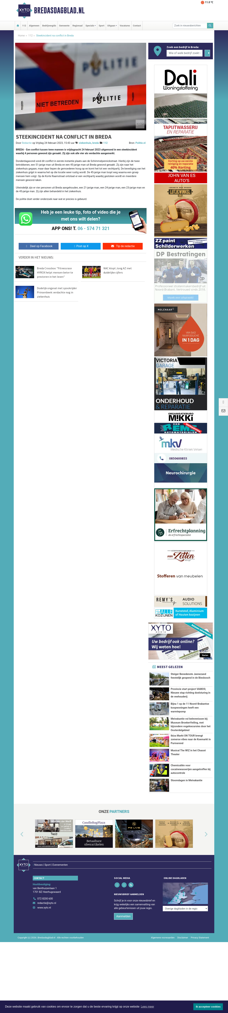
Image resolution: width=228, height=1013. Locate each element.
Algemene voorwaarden (163, 930)
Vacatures (125, 25)
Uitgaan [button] (111, 25)
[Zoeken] (210, 25)
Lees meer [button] (147, 1006)
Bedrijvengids (49, 25)
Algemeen (34, 25)
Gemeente (64, 25)
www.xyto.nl (44, 900)
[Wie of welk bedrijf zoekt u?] (184, 53)
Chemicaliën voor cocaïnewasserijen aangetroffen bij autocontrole (190, 769)
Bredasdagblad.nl (59, 10)
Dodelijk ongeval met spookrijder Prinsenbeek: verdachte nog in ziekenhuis (57, 292)
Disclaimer (182, 930)
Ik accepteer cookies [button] (208, 1006)
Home (21, 35)
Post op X (80, 246)
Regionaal (77, 25)
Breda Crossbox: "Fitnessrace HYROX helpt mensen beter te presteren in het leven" (55, 272)
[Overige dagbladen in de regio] (185, 883)
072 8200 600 (45, 891)
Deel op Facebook (38, 246)
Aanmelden (123, 909)
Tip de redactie (123, 246)
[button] (18, 834)
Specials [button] (90, 25)
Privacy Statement (200, 930)
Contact (137, 25)
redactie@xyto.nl (46, 895)
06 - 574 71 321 (94, 228)
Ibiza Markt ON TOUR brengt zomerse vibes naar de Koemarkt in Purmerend (191, 739)
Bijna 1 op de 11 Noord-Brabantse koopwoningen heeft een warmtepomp (190, 707)
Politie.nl (140, 142)
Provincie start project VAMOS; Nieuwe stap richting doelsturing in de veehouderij (190, 693)
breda (95, 142)
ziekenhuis (85, 142)
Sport (101, 25)
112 (24, 25)
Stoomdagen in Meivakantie (186, 780)
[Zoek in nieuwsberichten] (190, 25)
